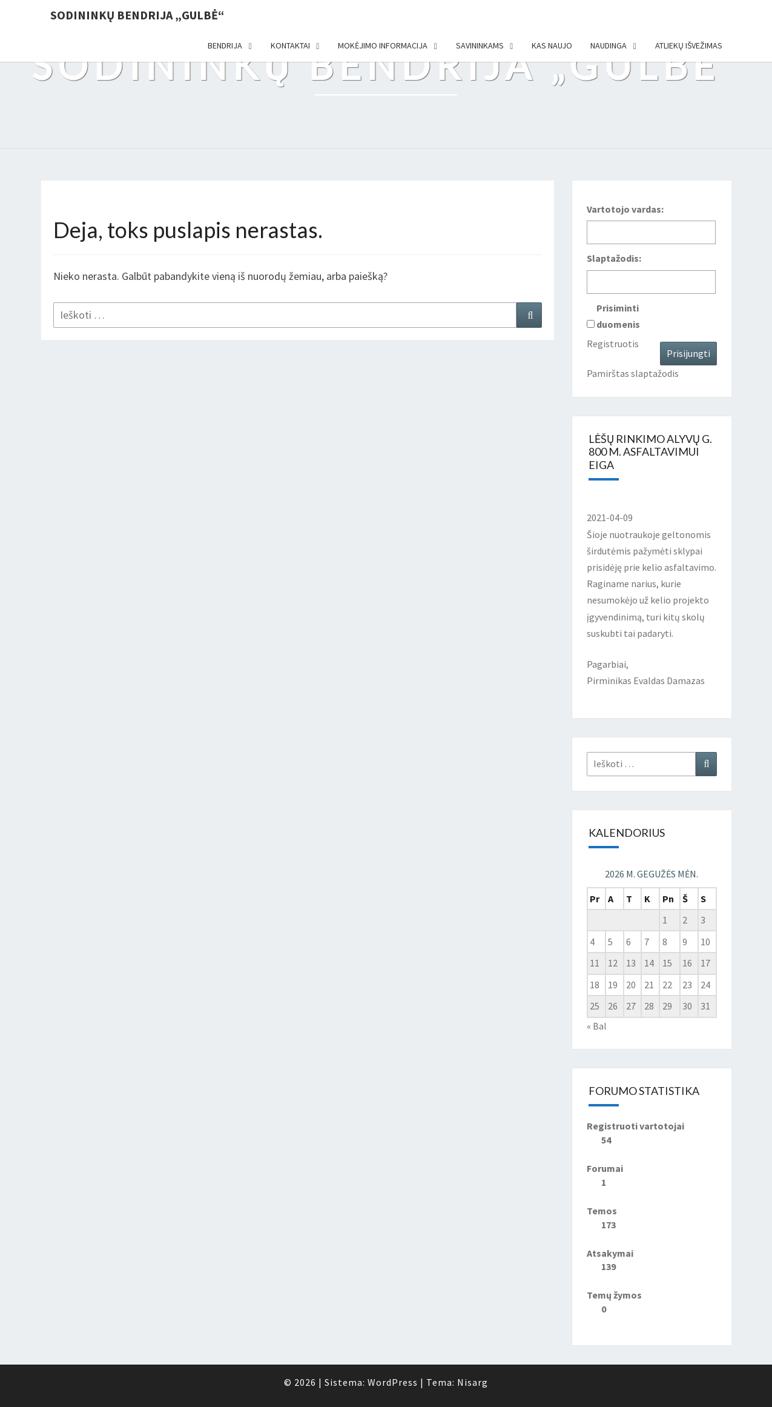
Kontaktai (290, 45)
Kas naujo (552, 45)
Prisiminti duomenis (618, 316)
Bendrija (225, 45)
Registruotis (613, 344)
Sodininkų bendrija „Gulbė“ (137, 14)
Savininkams (480, 45)
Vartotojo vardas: (625, 209)
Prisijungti (688, 353)
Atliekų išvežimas (688, 45)
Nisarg (472, 1382)
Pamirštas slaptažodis (633, 373)
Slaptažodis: (614, 258)
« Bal (597, 1026)
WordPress (393, 1382)
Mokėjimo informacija (382, 45)
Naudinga (608, 45)
